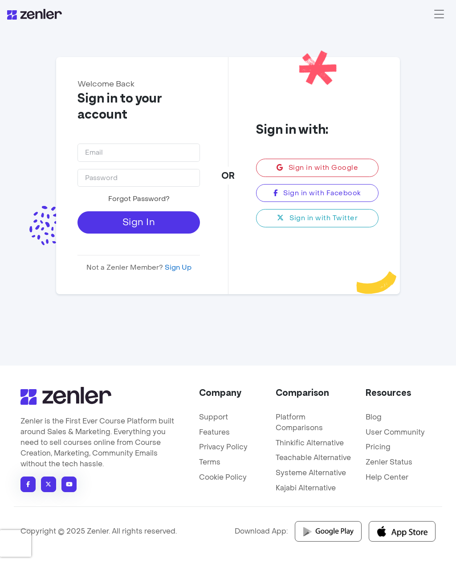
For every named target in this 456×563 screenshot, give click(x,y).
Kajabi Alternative (306, 488)
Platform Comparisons (299, 422)
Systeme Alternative (311, 472)
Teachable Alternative (313, 457)
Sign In (138, 222)
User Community (395, 432)
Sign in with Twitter (317, 218)
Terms (209, 462)
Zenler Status (389, 462)
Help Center (387, 477)
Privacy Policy (223, 447)
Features (214, 432)
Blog (374, 417)
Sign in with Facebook (317, 193)
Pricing (378, 447)
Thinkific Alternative (310, 443)
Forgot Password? (138, 198)
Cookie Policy (223, 477)
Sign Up (177, 267)
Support (213, 417)
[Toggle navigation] (439, 14)
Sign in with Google (317, 167)
